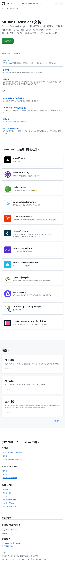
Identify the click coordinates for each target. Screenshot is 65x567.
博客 (44, 559)
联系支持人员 (7, 546)
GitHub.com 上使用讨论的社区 (21, 149)
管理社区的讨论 (7, 485)
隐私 (23, 559)
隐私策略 (4, 533)
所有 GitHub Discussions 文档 (20, 442)
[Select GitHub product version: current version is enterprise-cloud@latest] (31, 3)
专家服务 (38, 559)
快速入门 (7, 41)
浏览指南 (58, 421)
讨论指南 (5, 448)
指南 (5, 350)
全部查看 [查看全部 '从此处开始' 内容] (16, 53)
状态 (27, 559)
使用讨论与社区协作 (9, 466)
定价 (32, 559)
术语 (18, 559)
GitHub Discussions (11, 8)
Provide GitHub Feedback (11, 543)
